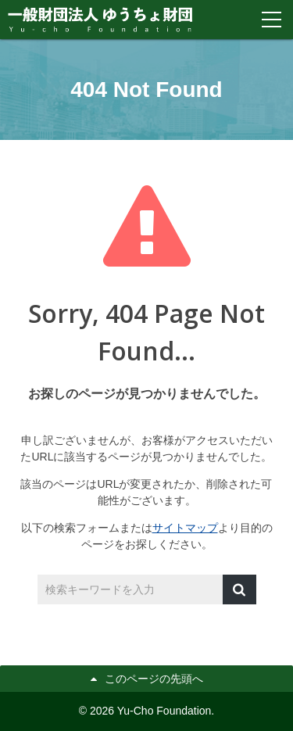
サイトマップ (185, 527)
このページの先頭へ (154, 678)
